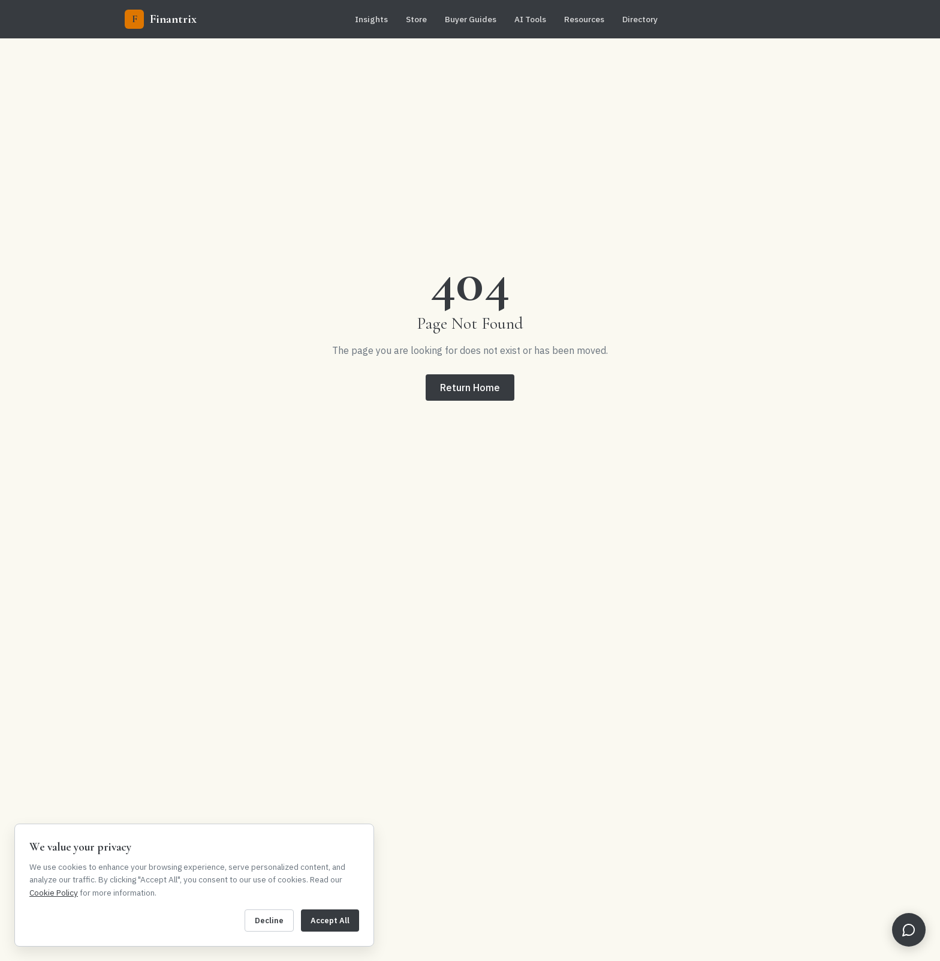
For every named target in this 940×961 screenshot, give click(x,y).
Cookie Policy (53, 892)
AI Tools (530, 19)
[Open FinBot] (909, 930)
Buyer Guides (470, 19)
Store (416, 19)
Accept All (330, 920)
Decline (269, 920)
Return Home (470, 388)
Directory (640, 19)
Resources (584, 19)
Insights (371, 19)
